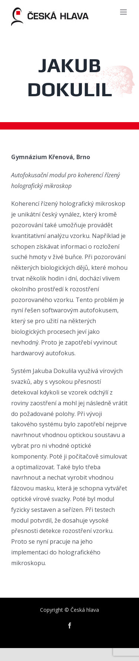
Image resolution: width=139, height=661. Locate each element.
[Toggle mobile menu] (124, 12)
